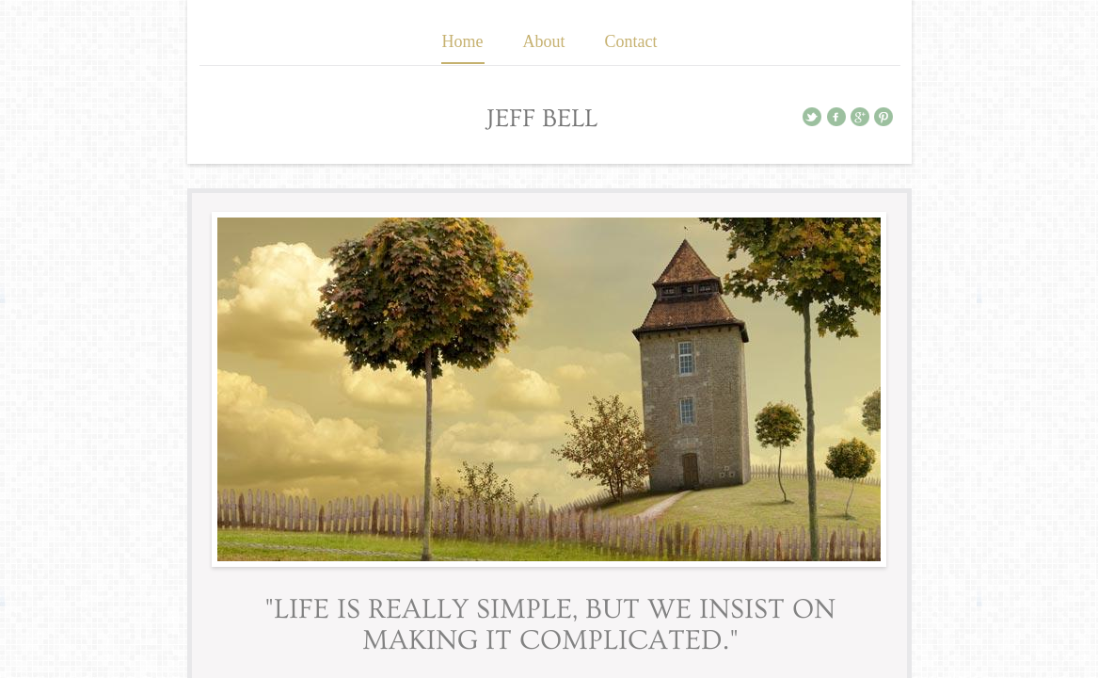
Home (463, 41)
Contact (631, 41)
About (544, 41)
